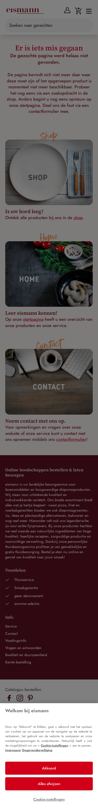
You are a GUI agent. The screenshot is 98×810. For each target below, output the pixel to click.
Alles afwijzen (49, 783)
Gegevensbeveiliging (37, 750)
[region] (49, 756)
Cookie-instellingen (54, 745)
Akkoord (49, 768)
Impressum (13, 750)
